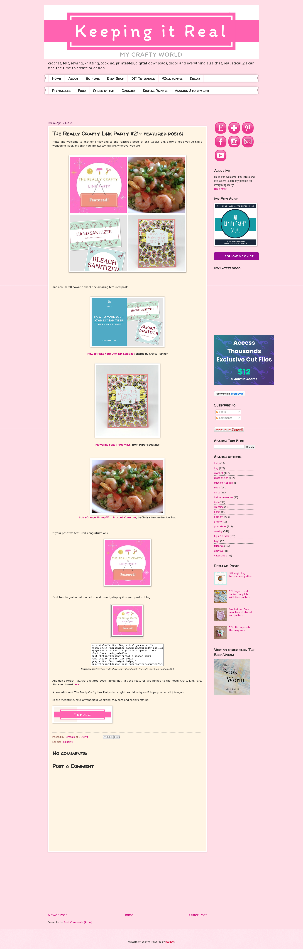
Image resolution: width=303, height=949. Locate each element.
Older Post (198, 915)
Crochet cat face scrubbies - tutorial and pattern (240, 612)
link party (67, 742)
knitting (219, 507)
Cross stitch (103, 90)
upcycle (218, 550)
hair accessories (223, 497)
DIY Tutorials (143, 78)
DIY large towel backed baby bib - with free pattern (239, 594)
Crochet (129, 90)
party (217, 511)
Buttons (93, 78)
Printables (61, 90)
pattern (218, 516)
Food (82, 90)
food (217, 487)
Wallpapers (172, 78)
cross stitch (221, 477)
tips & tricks (221, 536)
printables (220, 526)
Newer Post (57, 915)
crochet (218, 473)
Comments (224, 418)
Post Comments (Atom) (78, 922)
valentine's (220, 555)
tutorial (219, 546)
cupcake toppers (224, 482)
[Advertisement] (113, 107)
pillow (218, 521)
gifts (217, 492)
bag (216, 468)
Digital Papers (155, 90)
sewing (218, 531)
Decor (195, 78)
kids (216, 502)
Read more (220, 188)
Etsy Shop (115, 78)
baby (217, 463)
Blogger (169, 941)
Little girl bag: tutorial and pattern (241, 575)
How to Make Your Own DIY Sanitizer (110, 353)
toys (216, 541)
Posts (221, 411)
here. (77, 684)
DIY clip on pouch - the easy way (240, 629)
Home (56, 78)
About (73, 78)
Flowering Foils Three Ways (112, 444)
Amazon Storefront (192, 90)
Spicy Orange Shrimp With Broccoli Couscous (107, 517)
